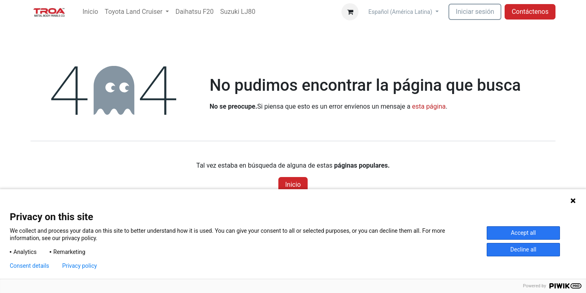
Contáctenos (530, 11)
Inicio (293, 184)
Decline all (523, 249)
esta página (429, 106)
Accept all (523, 233)
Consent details (29, 265)
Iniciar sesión (475, 11)
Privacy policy (79, 265)
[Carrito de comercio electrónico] (350, 11)
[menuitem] (90, 12)
